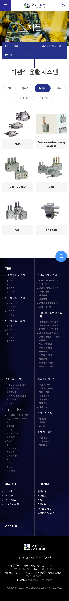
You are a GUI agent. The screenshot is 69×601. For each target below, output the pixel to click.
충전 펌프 (11, 470)
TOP (61, 256)
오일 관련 (43, 437)
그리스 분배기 (45, 291)
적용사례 (42, 504)
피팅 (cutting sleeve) (17, 418)
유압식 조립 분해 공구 (49, 329)
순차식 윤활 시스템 (15, 275)
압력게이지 (12, 448)
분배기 (42, 88)
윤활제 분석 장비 (46, 362)
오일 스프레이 (45, 384)
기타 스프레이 (45, 392)
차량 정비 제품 (45, 432)
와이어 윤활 (44, 395)
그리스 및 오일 (45, 413)
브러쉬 (10, 463)
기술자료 (42, 500)
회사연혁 (9, 495)
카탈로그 (42, 495)
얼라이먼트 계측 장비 (48, 332)
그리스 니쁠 (12, 455)
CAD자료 (11, 526)
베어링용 (43, 418)
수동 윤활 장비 (45, 347)
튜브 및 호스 (12, 433)
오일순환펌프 (13, 388)
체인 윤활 (43, 403)
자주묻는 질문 (44, 508)
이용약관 (46, 557)
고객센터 (43, 484)
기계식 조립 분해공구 (48, 321)
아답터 (10, 422)
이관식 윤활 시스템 (15, 320)
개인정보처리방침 (28, 557)
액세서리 (43, 351)
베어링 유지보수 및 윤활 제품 (49, 314)
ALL (9, 88)
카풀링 (10, 440)
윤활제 (42, 340)
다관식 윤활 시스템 (15, 298)
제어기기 (44, 98)
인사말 (8, 491)
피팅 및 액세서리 (14, 409)
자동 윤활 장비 (45, 344)
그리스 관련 (44, 441)
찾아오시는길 (12, 504)
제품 (8, 268)
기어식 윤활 (44, 399)
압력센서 (24, 98)
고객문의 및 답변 (46, 512)
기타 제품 (43, 445)
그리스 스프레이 (46, 388)
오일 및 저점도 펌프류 (49, 280)
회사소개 (11, 484)
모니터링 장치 (13, 399)
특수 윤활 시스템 (46, 379)
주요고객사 (11, 500)
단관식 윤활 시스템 (47, 275)
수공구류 (11, 467)
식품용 (42, 422)
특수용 (42, 426)
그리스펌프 (12, 307)
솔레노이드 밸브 (46, 306)
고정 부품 (11, 437)
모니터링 (11, 291)
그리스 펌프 (44, 284)
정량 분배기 (12, 392)
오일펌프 (11, 303)
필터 (9, 459)
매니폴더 (11, 429)
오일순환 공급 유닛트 (16, 384)
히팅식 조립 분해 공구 (49, 325)
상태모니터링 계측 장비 (49, 336)
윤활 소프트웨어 (46, 366)
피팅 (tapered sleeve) (17, 414)
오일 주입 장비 (45, 355)
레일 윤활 (43, 406)
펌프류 (25, 88)
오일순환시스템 (13, 379)
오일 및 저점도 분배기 (49, 287)
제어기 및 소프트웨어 (16, 395)
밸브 (59, 88)
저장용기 (43, 359)
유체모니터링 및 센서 (48, 302)
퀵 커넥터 (11, 426)
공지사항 (42, 491)
